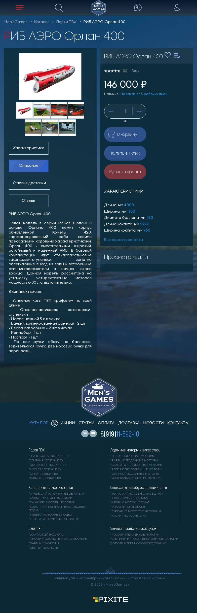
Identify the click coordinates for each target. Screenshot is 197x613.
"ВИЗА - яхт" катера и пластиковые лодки (57, 509)
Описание (29, 166)
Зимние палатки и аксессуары (133, 528)
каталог (39, 423)
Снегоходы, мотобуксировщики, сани (138, 487)
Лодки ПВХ (66, 22)
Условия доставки (29, 183)
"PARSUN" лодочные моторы (134, 460)
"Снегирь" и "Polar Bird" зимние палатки (144, 539)
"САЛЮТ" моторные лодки (50, 498)
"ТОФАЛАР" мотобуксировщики (136, 494)
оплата (106, 423)
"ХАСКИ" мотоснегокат (129, 516)
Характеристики (28, 148)
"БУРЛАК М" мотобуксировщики (136, 511)
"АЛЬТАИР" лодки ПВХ (46, 460)
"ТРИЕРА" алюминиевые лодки (54, 519)
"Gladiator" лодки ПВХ (48, 465)
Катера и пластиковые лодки (51, 487)
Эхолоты (35, 528)
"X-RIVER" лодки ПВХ (45, 478)
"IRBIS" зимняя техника (129, 498)
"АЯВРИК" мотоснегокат (130, 502)
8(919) (120, 433)
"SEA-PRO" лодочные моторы (134, 474)
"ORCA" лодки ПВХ (43, 474)
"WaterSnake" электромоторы (135, 478)
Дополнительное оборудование (138, 543)
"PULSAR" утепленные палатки (134, 535)
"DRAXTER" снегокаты (127, 507)
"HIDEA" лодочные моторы (132, 456)
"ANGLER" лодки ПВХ (45, 469)
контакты (178, 423)
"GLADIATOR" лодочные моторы (136, 465)
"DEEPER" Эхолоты (44, 548)
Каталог (41, 22)
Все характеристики (123, 240)
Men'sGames (15, 22)
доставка (129, 423)
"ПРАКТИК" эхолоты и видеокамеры (58, 539)
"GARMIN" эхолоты (44, 543)
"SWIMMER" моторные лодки (52, 502)
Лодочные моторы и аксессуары (135, 450)
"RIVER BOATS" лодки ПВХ (49, 456)
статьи (86, 423)
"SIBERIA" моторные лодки (50, 515)
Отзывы (29, 201)
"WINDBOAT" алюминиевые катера (56, 494)
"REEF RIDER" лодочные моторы (136, 469)
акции (63, 423)
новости (153, 423)
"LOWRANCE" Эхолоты (46, 535)
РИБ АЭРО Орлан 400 (104, 22)
